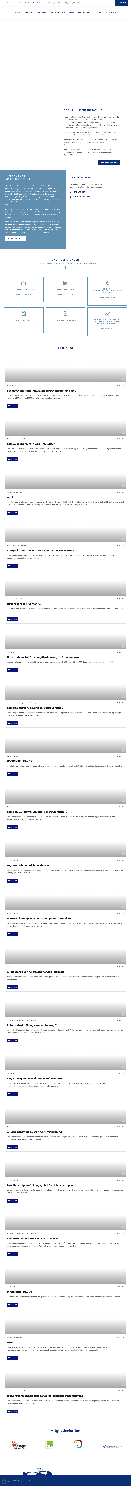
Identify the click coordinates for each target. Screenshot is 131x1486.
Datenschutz (121, 1481)
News (71, 12)
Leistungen (41, 12)
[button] (4, 1481)
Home (17, 12)
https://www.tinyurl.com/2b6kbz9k (100, 662)
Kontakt (121, 3)
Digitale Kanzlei (57, 12)
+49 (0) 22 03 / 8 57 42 (51, 3)
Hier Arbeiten (84, 12)
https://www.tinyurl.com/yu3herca (20, 1086)
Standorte (111, 12)
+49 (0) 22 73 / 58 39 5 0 (22, 3)
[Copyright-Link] (123, 379)
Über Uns (27, 12)
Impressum (110, 1481)
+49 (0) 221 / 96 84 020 (72, 3)
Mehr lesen (12, 406)
